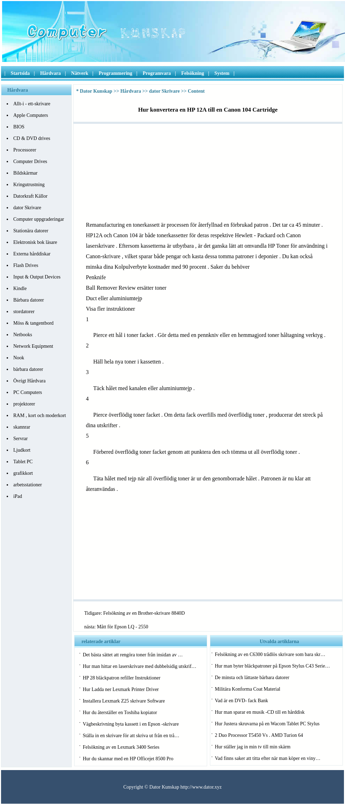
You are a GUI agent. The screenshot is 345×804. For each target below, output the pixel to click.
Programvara (157, 73)
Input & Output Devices (37, 277)
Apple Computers (30, 115)
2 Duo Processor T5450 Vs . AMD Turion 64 (259, 735)
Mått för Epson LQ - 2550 (122, 626)
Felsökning (192, 73)
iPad (17, 496)
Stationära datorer (30, 230)
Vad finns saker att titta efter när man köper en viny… (268, 758)
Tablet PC (23, 461)
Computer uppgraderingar (38, 219)
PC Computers (27, 392)
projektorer (24, 404)
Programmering (115, 73)
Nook (18, 357)
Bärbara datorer (28, 300)
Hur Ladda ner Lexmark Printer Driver (121, 689)
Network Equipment (33, 346)
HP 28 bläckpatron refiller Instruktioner (121, 677)
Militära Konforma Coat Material (247, 689)
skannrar (21, 427)
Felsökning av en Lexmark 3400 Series (121, 747)
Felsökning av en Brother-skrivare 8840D (144, 613)
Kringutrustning (28, 184)
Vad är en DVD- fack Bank (241, 700)
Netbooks (22, 334)
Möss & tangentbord (33, 323)
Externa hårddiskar (31, 253)
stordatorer (24, 311)
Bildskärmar (25, 173)
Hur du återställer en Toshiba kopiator (120, 712)
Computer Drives (30, 161)
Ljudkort (21, 450)
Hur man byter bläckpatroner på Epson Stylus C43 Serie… (272, 666)
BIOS (18, 126)
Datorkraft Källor (30, 196)
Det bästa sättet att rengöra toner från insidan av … (133, 654)
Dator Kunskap (96, 91)
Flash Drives (25, 265)
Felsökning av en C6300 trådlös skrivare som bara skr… (270, 654)
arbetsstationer (27, 484)
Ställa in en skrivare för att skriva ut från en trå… (131, 735)
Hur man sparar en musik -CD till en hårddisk (260, 712)
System (222, 73)
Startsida (20, 73)
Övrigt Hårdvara (29, 380)
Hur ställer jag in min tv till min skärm (252, 746)
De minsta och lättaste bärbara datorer (252, 677)
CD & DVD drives (31, 138)
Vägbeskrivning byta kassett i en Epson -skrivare (131, 724)
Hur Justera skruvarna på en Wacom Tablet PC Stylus (267, 723)
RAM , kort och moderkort (39, 415)
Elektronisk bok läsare (35, 242)
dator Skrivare (27, 207)
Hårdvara (50, 73)
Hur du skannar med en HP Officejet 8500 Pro (128, 758)
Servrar (20, 438)
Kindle (20, 288)
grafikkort (23, 473)
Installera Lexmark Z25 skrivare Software (124, 701)
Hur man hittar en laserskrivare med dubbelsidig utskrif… (139, 666)
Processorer (24, 150)
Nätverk (79, 73)
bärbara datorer (28, 369)
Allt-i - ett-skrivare (31, 103)
